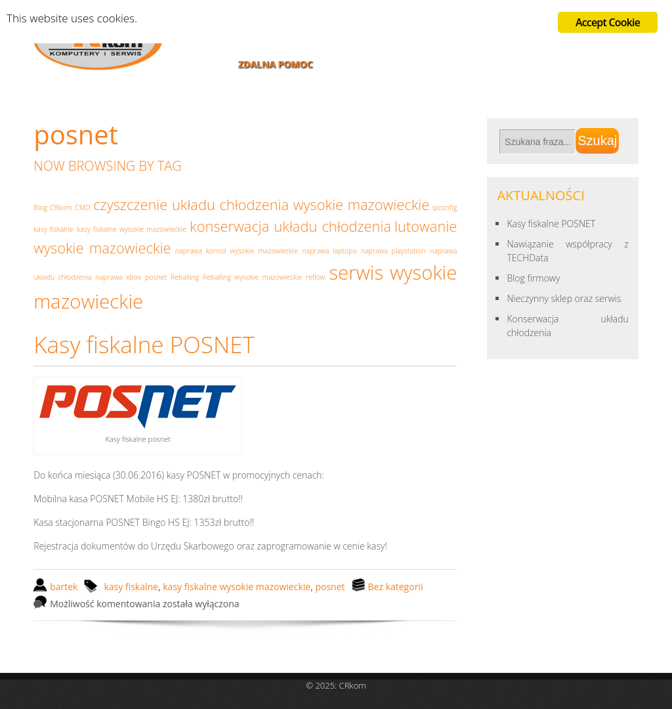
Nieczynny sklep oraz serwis (564, 298)
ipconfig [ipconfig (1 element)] (444, 207)
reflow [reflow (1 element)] (316, 277)
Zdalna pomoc (275, 64)
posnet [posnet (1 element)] (156, 277)
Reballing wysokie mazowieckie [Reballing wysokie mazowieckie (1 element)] (252, 277)
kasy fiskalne (131, 586)
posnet (330, 586)
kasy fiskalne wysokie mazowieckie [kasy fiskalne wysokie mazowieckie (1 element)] (131, 229)
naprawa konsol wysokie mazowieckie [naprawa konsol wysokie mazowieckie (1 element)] (236, 250)
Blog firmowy (533, 278)
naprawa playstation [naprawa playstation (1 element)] (393, 250)
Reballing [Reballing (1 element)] (185, 277)
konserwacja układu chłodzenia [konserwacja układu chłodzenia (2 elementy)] (290, 226)
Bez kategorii (395, 586)
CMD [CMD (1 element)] (82, 207)
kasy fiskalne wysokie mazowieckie (236, 586)
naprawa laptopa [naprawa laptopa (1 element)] (329, 250)
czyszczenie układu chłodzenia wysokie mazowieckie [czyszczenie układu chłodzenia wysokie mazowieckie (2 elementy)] (261, 204)
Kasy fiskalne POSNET (144, 344)
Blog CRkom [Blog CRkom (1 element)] (52, 207)
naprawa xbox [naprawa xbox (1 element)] (119, 277)
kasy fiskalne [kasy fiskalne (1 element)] (53, 229)
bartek (63, 586)
